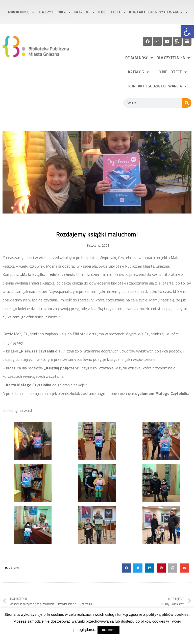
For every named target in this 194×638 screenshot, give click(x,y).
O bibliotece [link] (112, 12)
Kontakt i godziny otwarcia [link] (158, 12)
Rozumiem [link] (108, 630)
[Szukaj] (186, 103)
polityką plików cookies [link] (167, 614)
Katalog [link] (84, 12)
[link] (187, 31)
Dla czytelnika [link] (53, 12)
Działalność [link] (20, 12)
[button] (126, 568)
